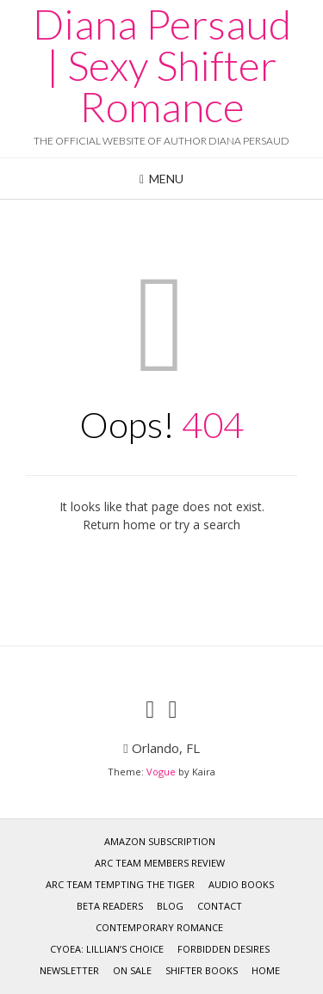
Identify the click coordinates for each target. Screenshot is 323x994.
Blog (170, 905)
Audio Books (241, 884)
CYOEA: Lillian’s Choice (107, 948)
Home (266, 970)
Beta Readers (110, 905)
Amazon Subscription (159, 841)
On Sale (132, 970)
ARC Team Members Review (160, 862)
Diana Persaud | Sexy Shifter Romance (162, 65)
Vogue (161, 771)
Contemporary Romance (159, 927)
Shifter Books (201, 970)
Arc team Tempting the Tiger (120, 884)
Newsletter (69, 970)
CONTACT (219, 905)
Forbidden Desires (223, 948)
